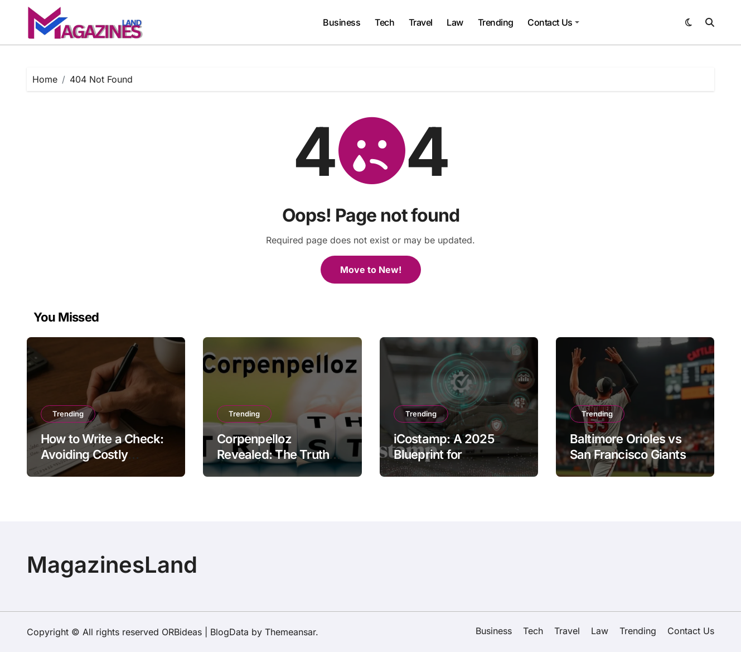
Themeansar (290, 631)
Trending (496, 22)
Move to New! (370, 269)
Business (341, 22)
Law (455, 22)
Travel (421, 22)
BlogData (229, 631)
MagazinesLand (112, 564)
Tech (384, 22)
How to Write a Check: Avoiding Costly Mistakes (102, 455)
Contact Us (553, 22)
